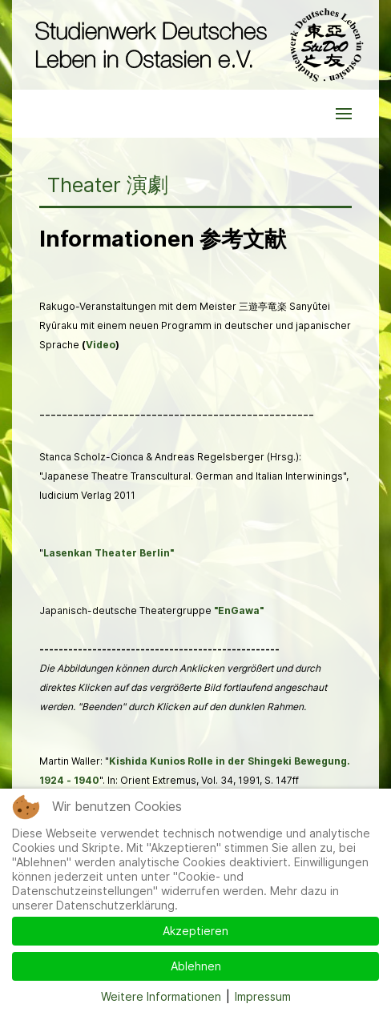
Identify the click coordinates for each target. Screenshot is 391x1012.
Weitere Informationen (161, 996)
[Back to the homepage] (195, 45)
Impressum (263, 996)
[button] (344, 114)
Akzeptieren (195, 931)
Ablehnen (196, 966)
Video (100, 345)
